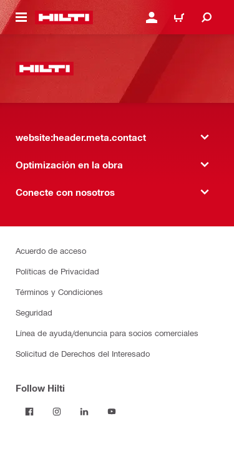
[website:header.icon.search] (206, 17)
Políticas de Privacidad (57, 271)
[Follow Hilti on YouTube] (111, 411)
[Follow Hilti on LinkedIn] (84, 411)
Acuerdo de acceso (51, 250)
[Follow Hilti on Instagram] (57, 411)
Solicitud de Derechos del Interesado (83, 353)
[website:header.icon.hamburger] (21, 17)
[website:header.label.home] (64, 17)
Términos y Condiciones (59, 291)
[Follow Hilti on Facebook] (29, 411)
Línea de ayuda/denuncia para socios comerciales (107, 332)
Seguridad (34, 312)
